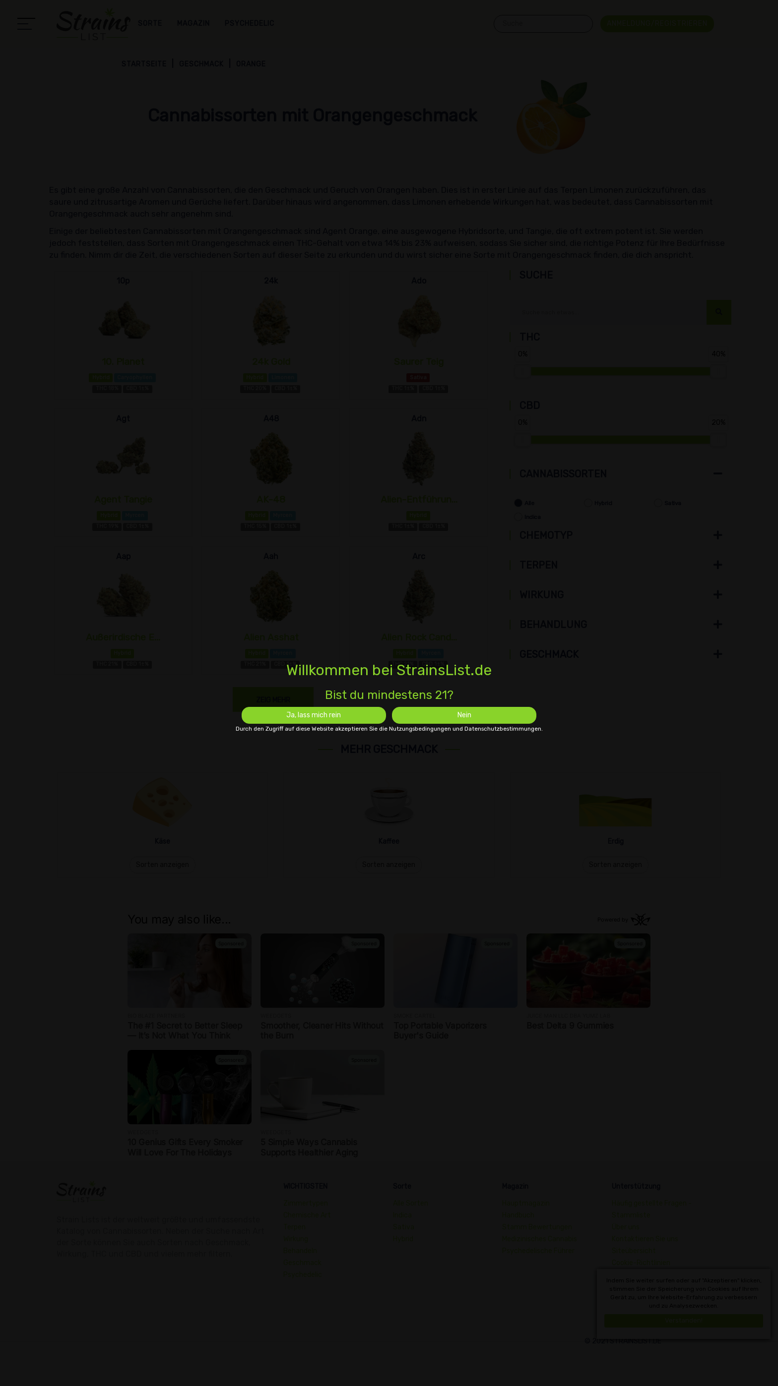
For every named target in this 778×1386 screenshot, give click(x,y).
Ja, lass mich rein (313, 715)
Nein (464, 715)
